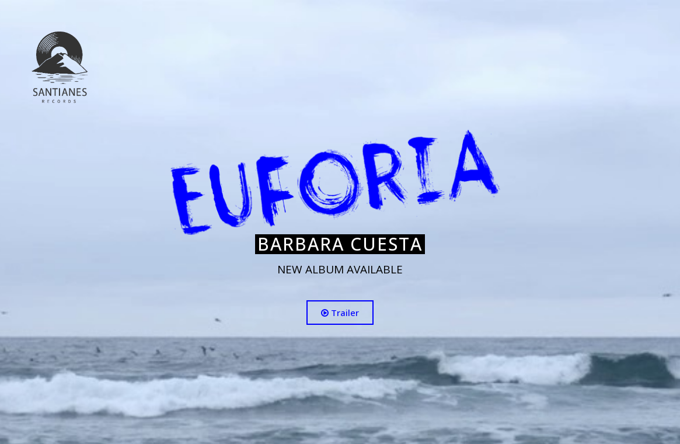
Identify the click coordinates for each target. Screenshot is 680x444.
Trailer (340, 312)
